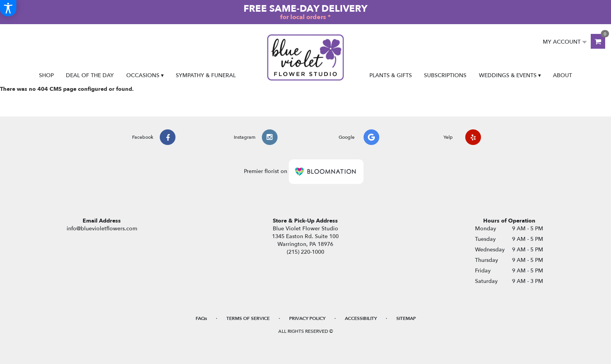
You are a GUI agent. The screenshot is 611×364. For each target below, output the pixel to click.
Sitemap (406, 318)
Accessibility (361, 318)
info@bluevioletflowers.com (102, 228)
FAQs (201, 318)
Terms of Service (248, 318)
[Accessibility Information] (8, 8)
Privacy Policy (307, 318)
